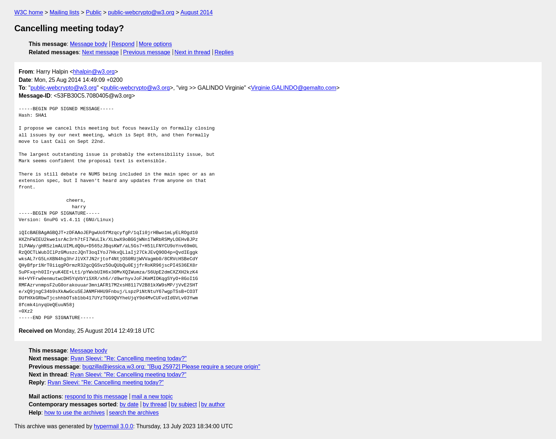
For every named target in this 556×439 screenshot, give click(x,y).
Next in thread (192, 52)
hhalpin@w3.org (94, 72)
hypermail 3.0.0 (113, 426)
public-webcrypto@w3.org (141, 12)
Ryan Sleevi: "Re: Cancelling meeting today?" (129, 358)
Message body (88, 44)
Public (94, 12)
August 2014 (197, 12)
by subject (184, 404)
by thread (155, 404)
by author (213, 404)
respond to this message (96, 396)
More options (155, 44)
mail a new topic (152, 396)
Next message (100, 52)
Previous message (146, 52)
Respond (123, 44)
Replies (224, 52)
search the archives (134, 413)
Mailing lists (64, 12)
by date (129, 404)
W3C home (28, 12)
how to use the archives (75, 413)
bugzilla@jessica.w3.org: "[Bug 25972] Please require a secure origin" (171, 367)
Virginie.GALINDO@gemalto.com (293, 88)
